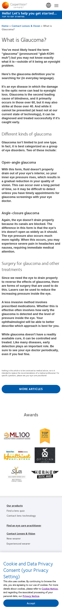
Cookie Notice (50, 590)
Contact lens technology (21, 515)
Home (5, 26)
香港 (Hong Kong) (48, 5)
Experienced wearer (18, 543)
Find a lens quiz (16, 511)
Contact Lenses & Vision (26, 26)
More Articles (31, 389)
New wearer (14, 538)
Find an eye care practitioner (24, 525)
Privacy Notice (31, 597)
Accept (31, 604)
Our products (15, 505)
